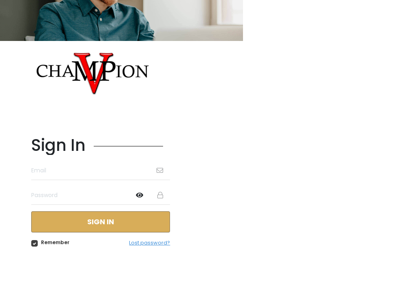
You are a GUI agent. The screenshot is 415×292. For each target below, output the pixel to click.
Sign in (100, 222)
